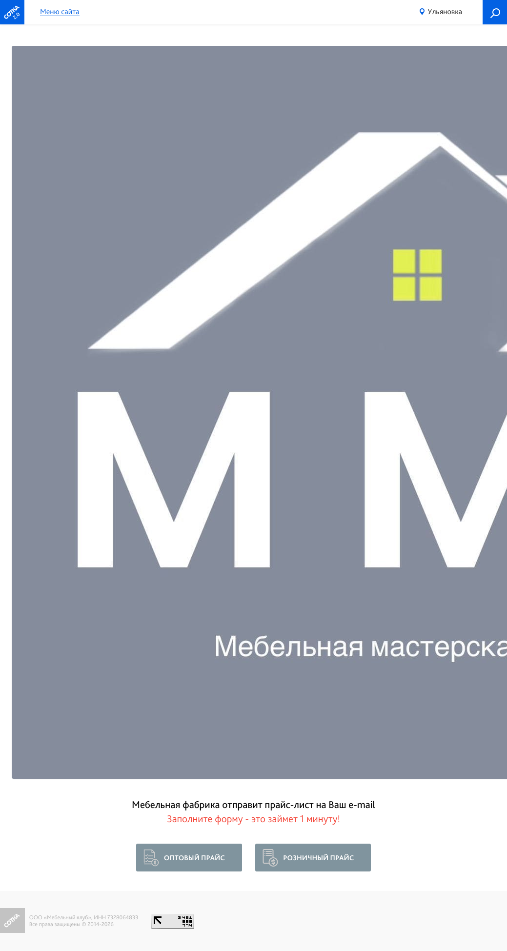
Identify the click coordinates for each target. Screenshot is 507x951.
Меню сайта (60, 12)
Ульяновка (444, 11)
